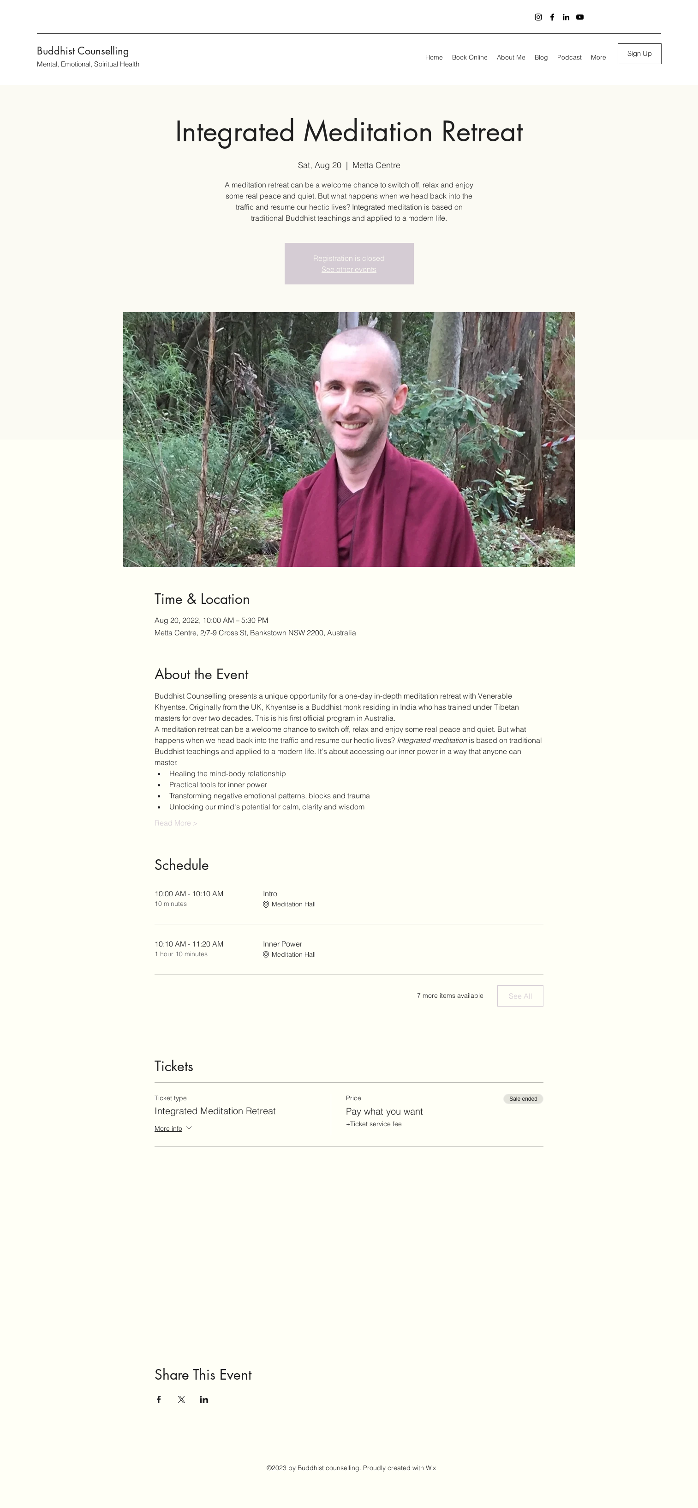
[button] (640, 53)
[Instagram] (538, 17)
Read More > (176, 822)
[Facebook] (552, 17)
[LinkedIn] (566, 17)
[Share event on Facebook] (159, 1399)
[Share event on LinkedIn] (204, 1399)
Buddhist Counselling (83, 50)
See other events (349, 269)
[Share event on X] (181, 1399)
